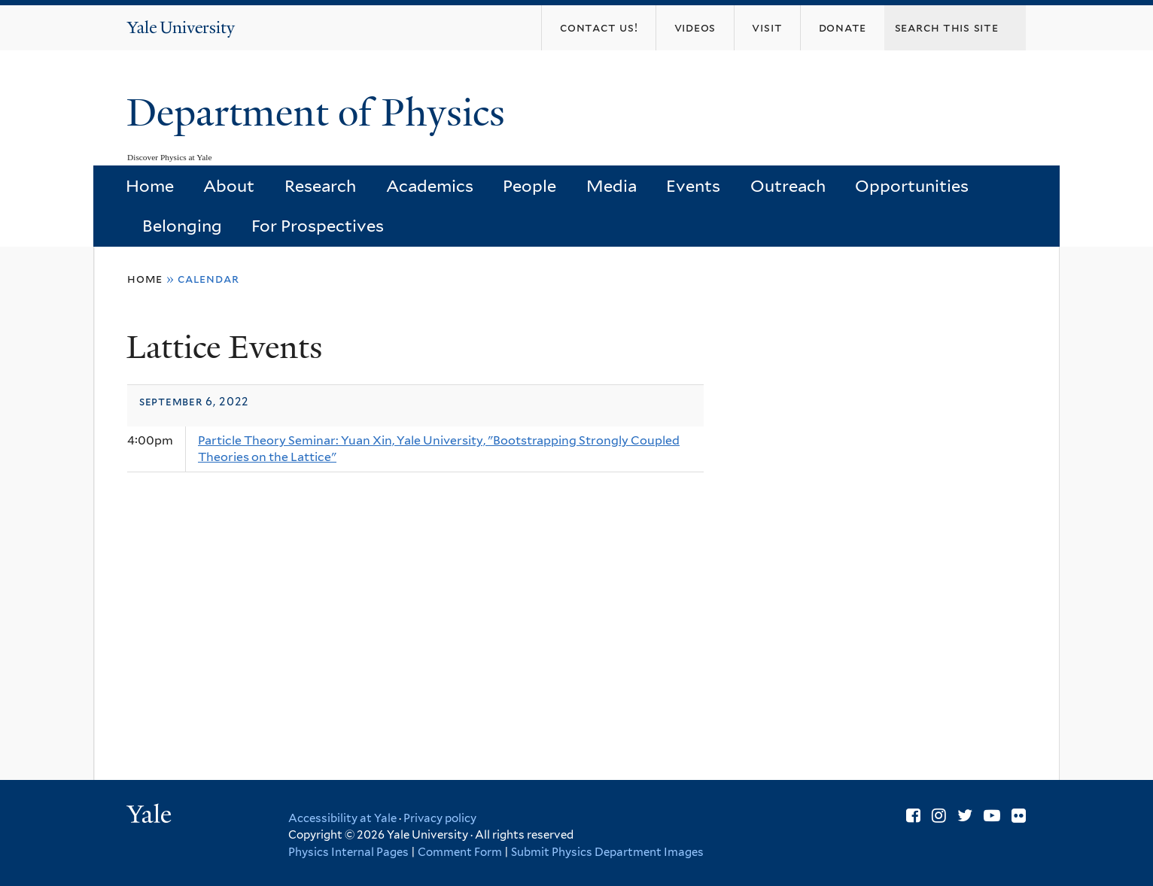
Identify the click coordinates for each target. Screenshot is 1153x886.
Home (150, 186)
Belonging (182, 225)
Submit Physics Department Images (607, 852)
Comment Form (460, 852)
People (529, 186)
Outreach (788, 186)
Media (611, 186)
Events (693, 186)
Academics (429, 186)
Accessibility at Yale (342, 818)
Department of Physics (320, 113)
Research (320, 186)
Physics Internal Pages (348, 852)
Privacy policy (439, 818)
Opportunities (912, 186)
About (228, 186)
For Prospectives (317, 225)
